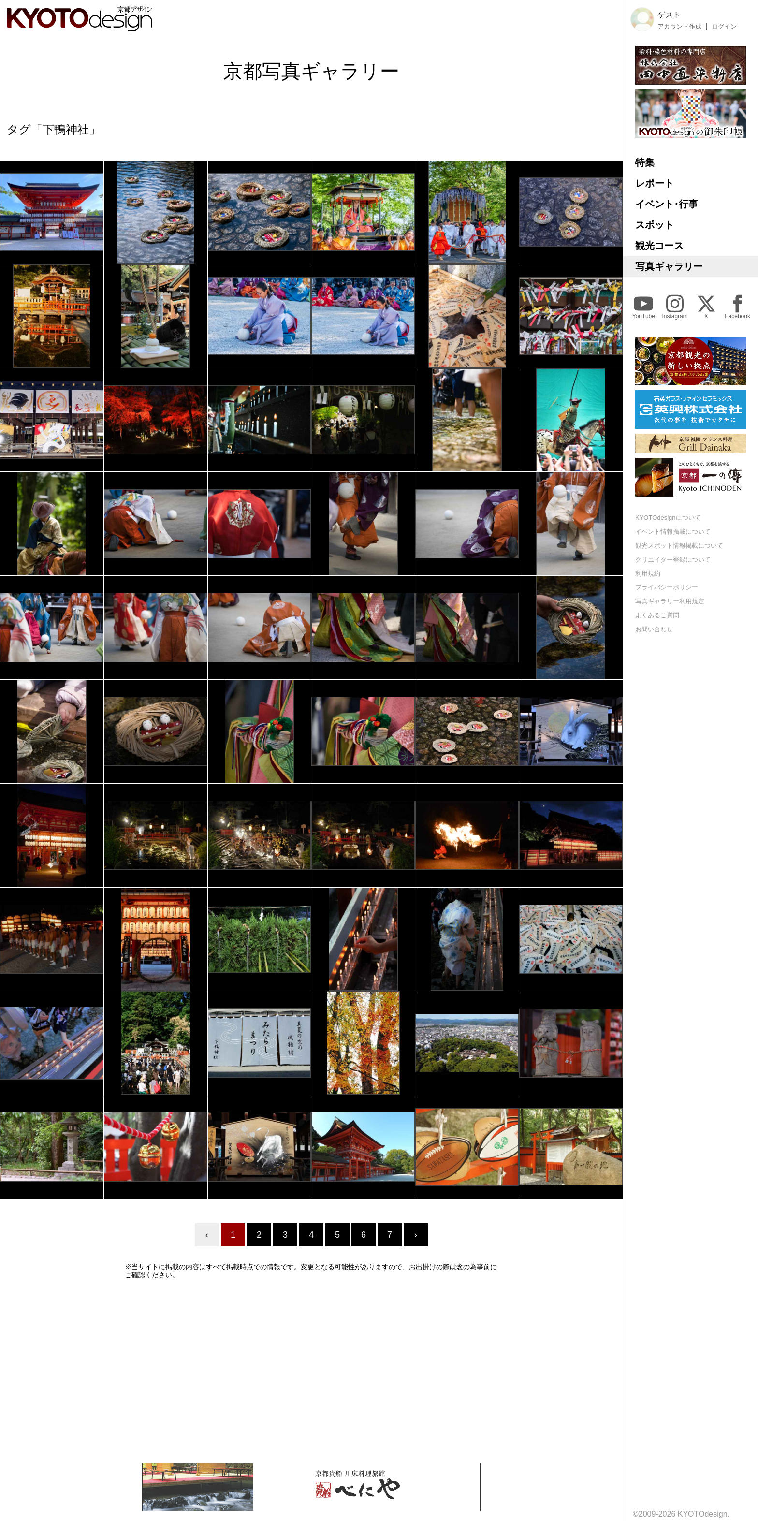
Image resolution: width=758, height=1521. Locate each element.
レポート (654, 183)
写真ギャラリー (669, 266)
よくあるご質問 (657, 615)
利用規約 (647, 573)
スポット (654, 224)
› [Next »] (415, 1235)
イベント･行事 (666, 204)
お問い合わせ (654, 629)
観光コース (659, 245)
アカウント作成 (679, 26)
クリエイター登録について (673, 559)
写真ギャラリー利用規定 (669, 601)
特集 (645, 162)
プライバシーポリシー (666, 587)
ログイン (724, 26)
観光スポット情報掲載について (679, 545)
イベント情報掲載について (673, 531)
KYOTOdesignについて (668, 517)
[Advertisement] (311, 1371)
